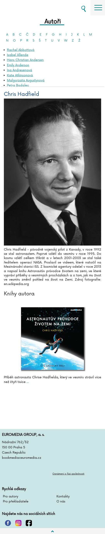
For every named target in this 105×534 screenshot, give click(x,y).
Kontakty (63, 496)
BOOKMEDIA (21, 7)
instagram (18, 523)
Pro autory (10, 496)
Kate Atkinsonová (20, 75)
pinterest (8, 523)
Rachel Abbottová (20, 50)
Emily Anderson (18, 65)
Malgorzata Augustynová (25, 80)
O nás (60, 501)
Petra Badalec (18, 85)
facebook (29, 523)
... (27, 382)
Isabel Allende (17, 55)
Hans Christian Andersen (25, 60)
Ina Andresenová (19, 70)
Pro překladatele (15, 501)
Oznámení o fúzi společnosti (68, 473)
